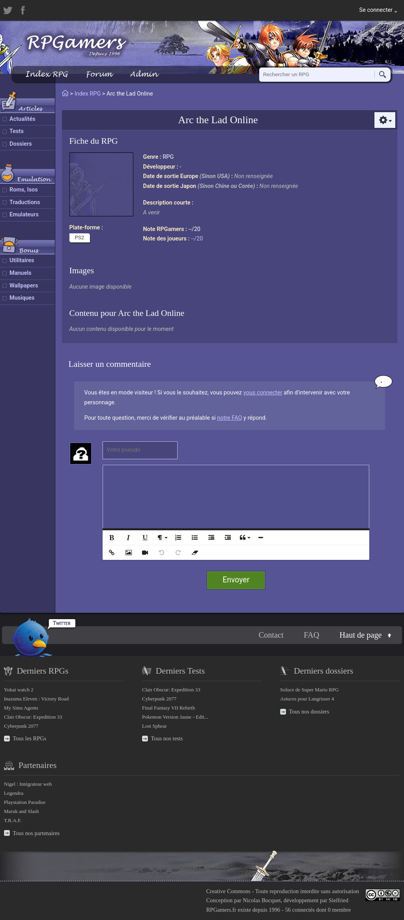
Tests (16, 131)
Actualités (22, 119)
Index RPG (46, 74)
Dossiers (20, 144)
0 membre (339, 910)
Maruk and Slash (21, 811)
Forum (99, 74)
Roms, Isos (23, 189)
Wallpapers (23, 285)
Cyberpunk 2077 (21, 726)
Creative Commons (228, 891)
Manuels (20, 273)
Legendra (13, 793)
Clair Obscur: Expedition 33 (33, 717)
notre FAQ (229, 418)
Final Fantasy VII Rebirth (168, 708)
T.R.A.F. (12, 820)
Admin (143, 74)
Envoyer (236, 579)
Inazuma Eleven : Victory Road (36, 699)
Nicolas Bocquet (262, 900)
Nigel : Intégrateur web (28, 784)
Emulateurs (24, 214)
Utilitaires (21, 260)
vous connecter (262, 392)
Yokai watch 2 (19, 690)
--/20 (197, 238)
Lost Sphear (154, 726)
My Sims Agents (21, 708)
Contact (270, 635)
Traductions (24, 202)
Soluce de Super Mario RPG (309, 690)
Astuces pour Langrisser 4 (307, 699)
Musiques (22, 298)
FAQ (311, 635)
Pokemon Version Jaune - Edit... (175, 717)
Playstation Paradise (24, 802)
